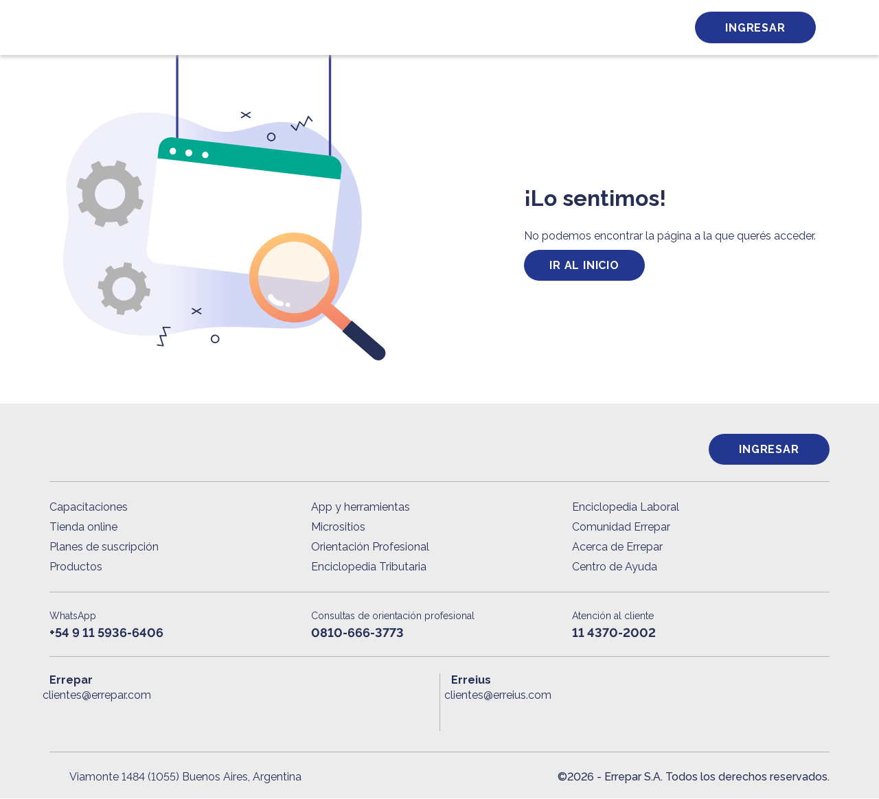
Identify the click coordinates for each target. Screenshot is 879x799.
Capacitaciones (88, 507)
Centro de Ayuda (614, 567)
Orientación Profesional (370, 547)
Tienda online (83, 527)
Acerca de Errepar (617, 547)
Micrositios (338, 527)
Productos (75, 567)
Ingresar (755, 27)
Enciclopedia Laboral (625, 507)
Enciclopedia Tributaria (368, 567)
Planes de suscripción (104, 547)
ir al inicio (584, 265)
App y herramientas (360, 507)
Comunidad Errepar (621, 527)
